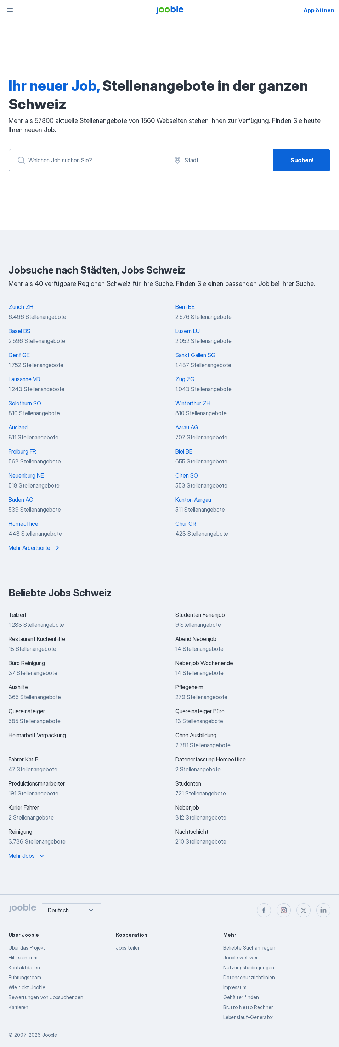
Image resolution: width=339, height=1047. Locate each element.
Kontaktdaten (24, 967)
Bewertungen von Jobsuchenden (46, 997)
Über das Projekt (27, 948)
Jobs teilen (128, 948)
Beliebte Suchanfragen (249, 948)
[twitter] (303, 910)
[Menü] (10, 10)
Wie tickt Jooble (27, 987)
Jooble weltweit (241, 958)
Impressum (235, 987)
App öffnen (319, 10)
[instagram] (284, 910)
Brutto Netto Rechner (248, 1007)
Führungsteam (25, 977)
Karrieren (18, 1007)
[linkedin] (323, 910)
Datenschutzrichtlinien (249, 977)
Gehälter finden (241, 997)
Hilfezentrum (23, 958)
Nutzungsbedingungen (248, 967)
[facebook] (264, 910)
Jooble (49, 1035)
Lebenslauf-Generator (248, 1017)
